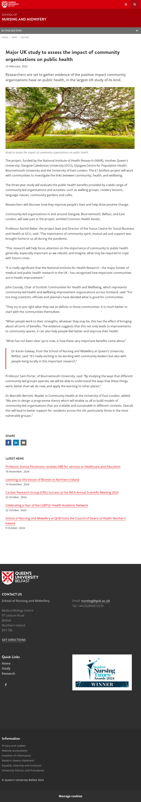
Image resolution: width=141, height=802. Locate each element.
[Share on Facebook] (8, 443)
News (14, 37)
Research (8, 674)
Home (5, 37)
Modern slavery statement (18, 760)
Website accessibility (14, 750)
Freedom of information (16, 755)
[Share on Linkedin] (16, 443)
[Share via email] (23, 443)
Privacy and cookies (14, 745)
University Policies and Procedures (23, 770)
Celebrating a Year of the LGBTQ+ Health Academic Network (47, 505)
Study (6, 668)
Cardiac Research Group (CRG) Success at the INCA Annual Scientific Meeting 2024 (62, 492)
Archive (25, 37)
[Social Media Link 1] (6, 685)
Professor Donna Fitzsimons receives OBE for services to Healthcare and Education (63, 467)
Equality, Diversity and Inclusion (21, 765)
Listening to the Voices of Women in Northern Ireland (42, 480)
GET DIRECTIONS (14, 640)
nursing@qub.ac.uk (95, 601)
